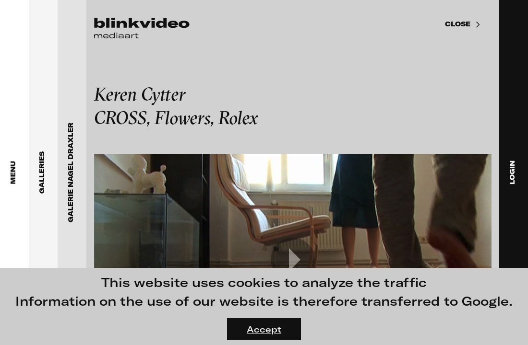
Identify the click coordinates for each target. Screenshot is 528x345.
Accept (264, 329)
